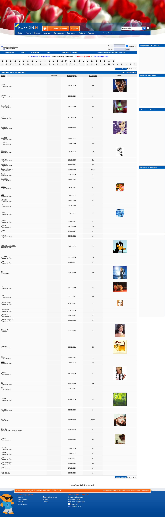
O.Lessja (4, 138)
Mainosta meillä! (75, 507)
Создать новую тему (99, 56)
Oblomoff (4, 159)
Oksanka (4, 346)
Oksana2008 (5, 309)
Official (3, 220)
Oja (2, 286)
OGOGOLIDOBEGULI (8, 246)
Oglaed (3, 235)
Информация (22, 499)
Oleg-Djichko (5, 472)
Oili (2, 272)
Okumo (3, 372)
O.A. (2, 116)
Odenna (3, 187)
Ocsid (3, 174)
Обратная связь (74, 499)
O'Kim (3, 84)
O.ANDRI (4, 127)
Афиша (75, 28)
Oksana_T (4, 330)
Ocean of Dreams (7, 169)
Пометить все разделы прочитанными (111, 52)
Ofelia (3, 212)
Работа (45, 502)
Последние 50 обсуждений (39, 56)
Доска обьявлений (50, 497)
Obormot (4, 164)
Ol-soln (3, 398)
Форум (20, 497)
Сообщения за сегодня (69, 52)
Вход (104, 33)
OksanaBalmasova (7, 319)
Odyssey (4, 199)
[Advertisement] (152, 275)
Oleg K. (3, 467)
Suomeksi (73, 504)
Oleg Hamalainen (6, 462)
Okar (2, 295)
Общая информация (75, 497)
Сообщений (93, 76)
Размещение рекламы (76, 502)
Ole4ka (3, 452)
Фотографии (22, 504)
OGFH (3, 230)
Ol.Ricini (4, 409)
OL (2, 383)
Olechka (3, 457)
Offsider (3, 225)
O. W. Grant (5, 106)
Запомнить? (131, 46)
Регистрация (112, 33)
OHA (2, 261)
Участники (35, 52)
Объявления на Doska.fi (150, 45)
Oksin (3, 357)
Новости (21, 502)
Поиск (48, 52)
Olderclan (4, 429)
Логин (3, 76)
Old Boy (3, 419)
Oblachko (4, 151)
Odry (2, 195)
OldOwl (3, 438)
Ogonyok (4, 256)
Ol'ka (2, 388)
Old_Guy (4, 447)
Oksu (3, 362)
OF (2, 204)
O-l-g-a (3, 95)
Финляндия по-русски (10, 47)
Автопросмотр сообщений (62, 56)
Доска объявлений (58, 28)
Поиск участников (127, 72)
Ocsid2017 (4, 179)
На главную (45, 28)
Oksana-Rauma (6, 302)
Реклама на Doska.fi (148, 110)
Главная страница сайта (28, 27)
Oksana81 (4, 314)
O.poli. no (4, 142)
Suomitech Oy (48, 491)
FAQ (22, 52)
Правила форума (82, 56)
